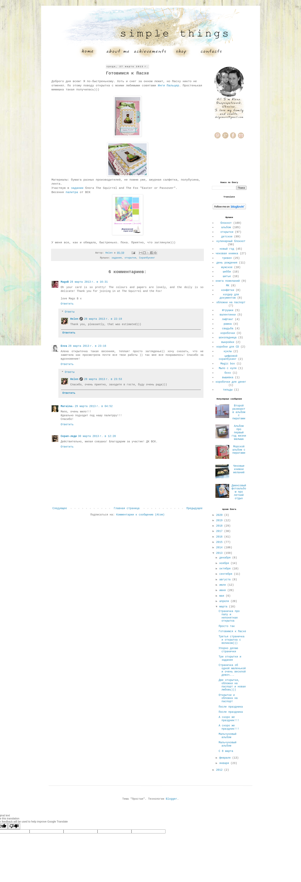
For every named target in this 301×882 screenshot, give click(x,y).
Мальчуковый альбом (227, 736)
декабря (225, 557)
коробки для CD (227, 346)
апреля (225, 601)
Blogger (171, 798)
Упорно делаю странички (228, 650)
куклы (228, 351)
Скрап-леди (69, 436)
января (225, 763)
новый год (227, 248)
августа (225, 579)
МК (227, 285)
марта (224, 606)
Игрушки (227, 310)
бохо (227, 372)
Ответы (69, 311)
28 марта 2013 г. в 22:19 (103, 318)
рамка (228, 323)
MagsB (65, 281)
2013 (220, 553)
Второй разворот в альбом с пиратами (238, 412)
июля (223, 584)
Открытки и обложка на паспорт (228, 698)
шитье (227, 276)
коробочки (227, 333)
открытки (130, 258)
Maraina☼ (67, 406)
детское (226, 236)
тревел (227, 258)
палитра (72, 192)
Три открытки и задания (230, 658)
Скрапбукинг (147, 258)
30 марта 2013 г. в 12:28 (97, 436)
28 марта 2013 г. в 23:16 (87, 346)
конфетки (227, 290)
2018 (220, 525)
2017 (220, 531)
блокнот (226, 223)
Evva (64, 346)
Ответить (67, 303)
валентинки (228, 314)
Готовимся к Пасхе (232, 631)
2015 (220, 542)
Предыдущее (194, 508)
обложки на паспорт (230, 302)
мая (222, 595)
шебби (227, 271)
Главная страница (127, 508)
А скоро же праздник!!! (229, 719)
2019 (220, 520)
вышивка (227, 377)
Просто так (227, 626)
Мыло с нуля (228, 368)
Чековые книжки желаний (239, 469)
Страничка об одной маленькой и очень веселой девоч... (232, 670)
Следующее (59, 508)
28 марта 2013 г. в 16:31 (89, 281)
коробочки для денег (231, 381)
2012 (220, 769)
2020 (220, 515)
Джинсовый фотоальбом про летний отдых (239, 492)
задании (77, 188)
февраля (225, 757)
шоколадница (228, 337)
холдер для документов (229, 296)
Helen (74, 318)
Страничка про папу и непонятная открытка (229, 616)
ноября (225, 563)
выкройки (227, 342)
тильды (227, 389)
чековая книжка (227, 253)
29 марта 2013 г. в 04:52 (93, 406)
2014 (220, 547)
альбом (226, 227)
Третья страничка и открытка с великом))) (231, 640)
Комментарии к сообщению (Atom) (140, 514)
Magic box (227, 363)
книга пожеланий (228, 280)
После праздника (231, 706)
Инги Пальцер (168, 85)
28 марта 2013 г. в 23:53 (103, 379)
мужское (226, 267)
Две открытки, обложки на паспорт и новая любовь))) (232, 685)
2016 (220, 536)
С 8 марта (226, 751)
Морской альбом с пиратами (238, 450)
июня (223, 590)
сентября (226, 574)
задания (117, 258)
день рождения (226, 262)
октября (225, 568)
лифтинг (227, 319)
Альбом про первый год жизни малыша (239, 432)
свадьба (227, 328)
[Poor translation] (14, 826)
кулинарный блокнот (230, 241)
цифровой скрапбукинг (228, 357)
